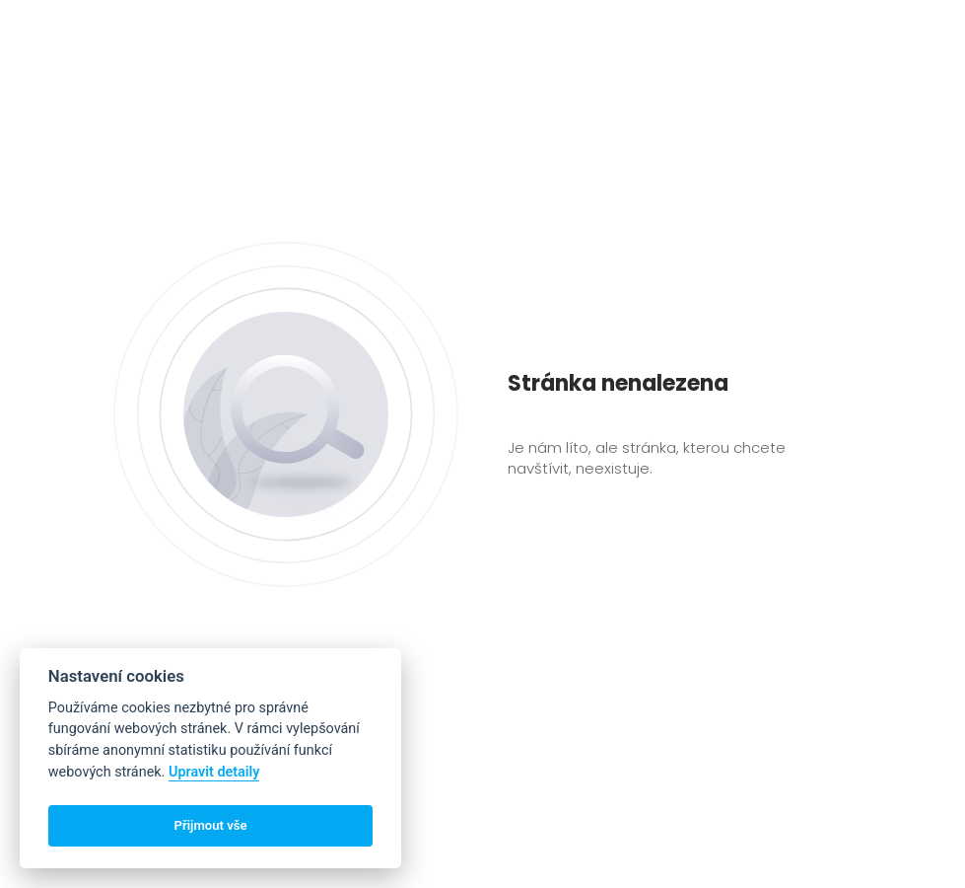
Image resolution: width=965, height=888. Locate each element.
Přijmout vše (210, 825)
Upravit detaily (214, 772)
